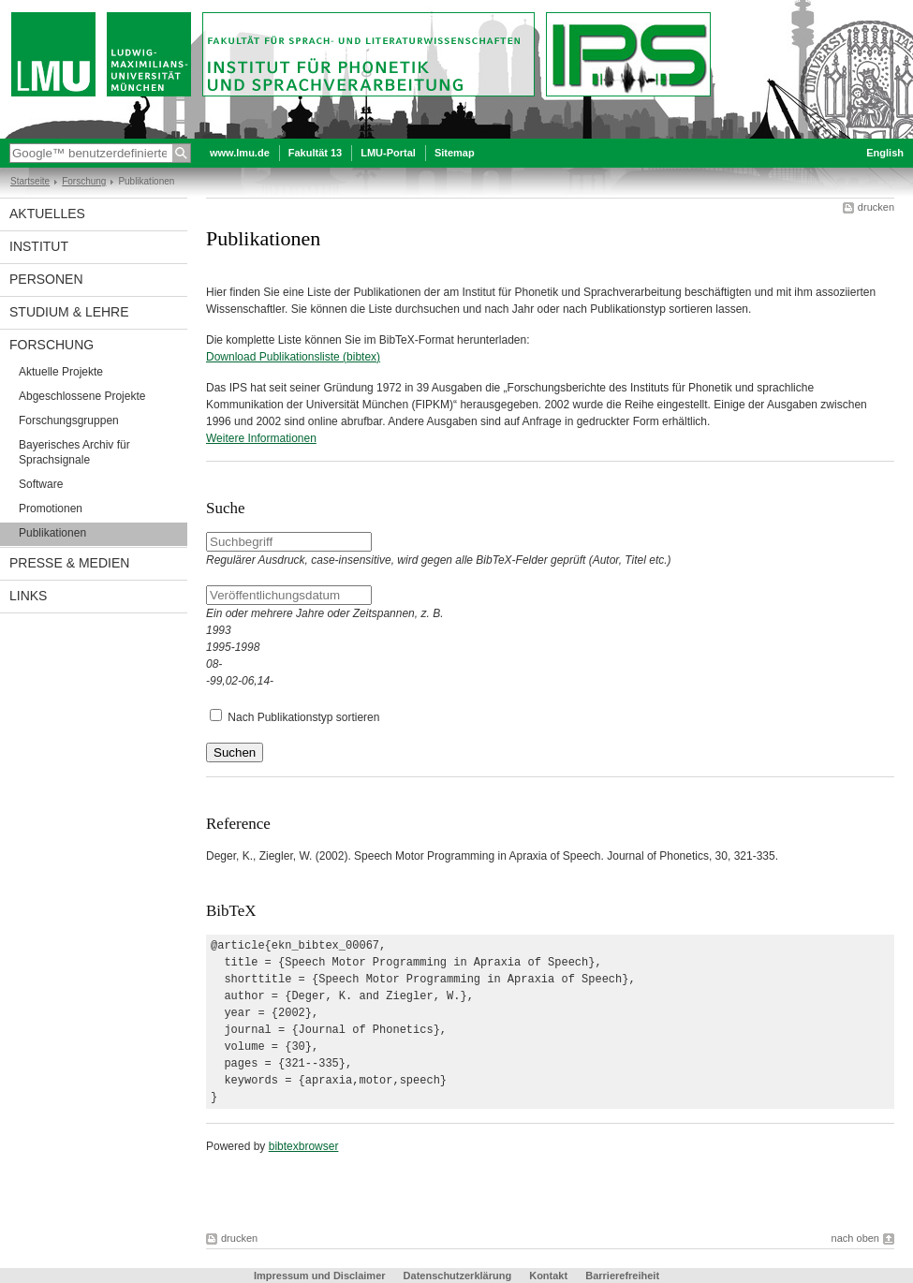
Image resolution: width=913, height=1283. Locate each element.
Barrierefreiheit (622, 1275)
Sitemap (454, 152)
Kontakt (548, 1275)
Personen (46, 279)
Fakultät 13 (315, 152)
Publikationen (52, 532)
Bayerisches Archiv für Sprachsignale (74, 452)
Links (28, 595)
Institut (38, 246)
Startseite (30, 181)
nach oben (855, 1238)
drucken (876, 207)
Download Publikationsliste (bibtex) (293, 356)
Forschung (84, 181)
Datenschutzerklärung (458, 1275)
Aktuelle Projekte (61, 371)
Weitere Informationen (261, 438)
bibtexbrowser (304, 1146)
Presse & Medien (69, 562)
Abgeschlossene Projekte (82, 396)
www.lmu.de (240, 152)
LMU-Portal (388, 152)
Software (41, 484)
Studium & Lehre (69, 311)
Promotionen (50, 508)
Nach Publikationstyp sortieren (303, 717)
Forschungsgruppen (69, 420)
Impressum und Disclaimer (320, 1275)
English (885, 152)
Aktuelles (47, 213)
